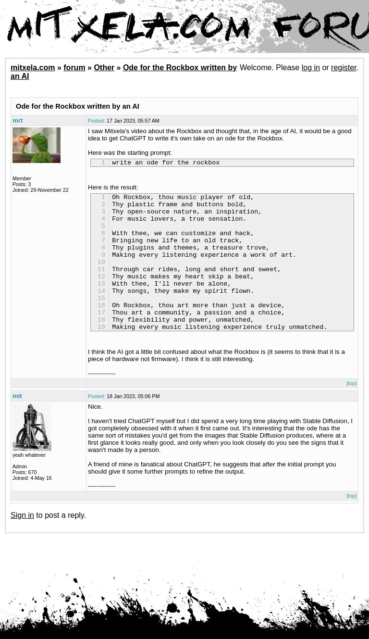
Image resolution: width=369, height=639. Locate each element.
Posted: (96, 121)
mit (17, 424)
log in (311, 67)
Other (104, 67)
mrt (17, 120)
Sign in (22, 544)
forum (74, 67)
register (343, 67)
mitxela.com (33, 67)
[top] (351, 412)
